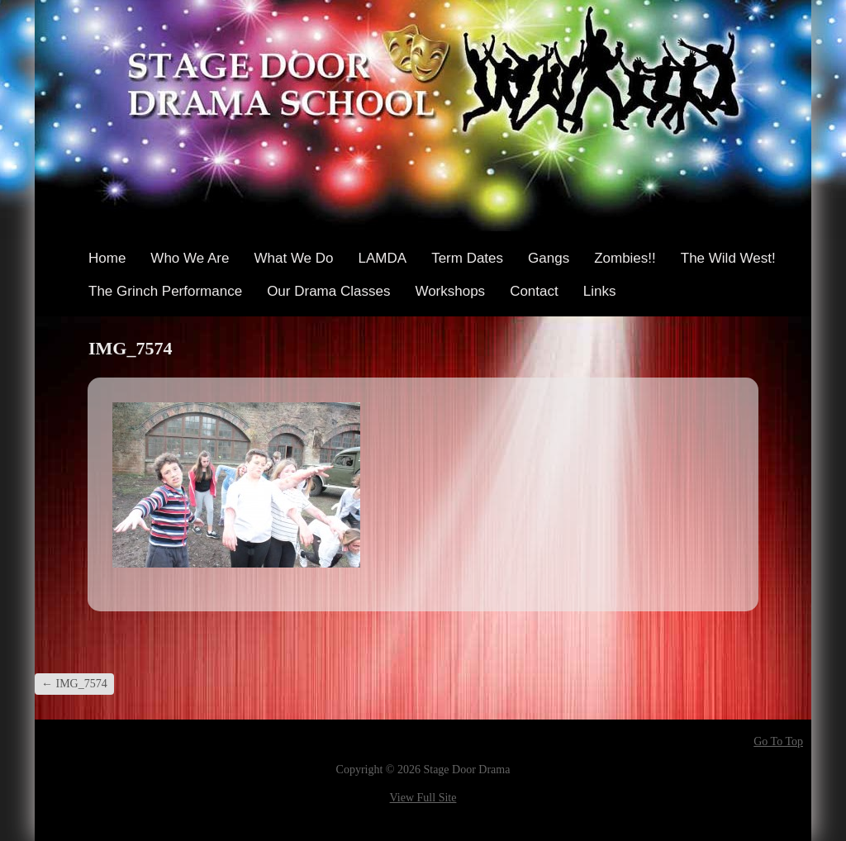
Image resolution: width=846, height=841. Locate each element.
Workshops (450, 291)
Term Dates (467, 258)
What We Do (293, 258)
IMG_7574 (74, 683)
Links (599, 291)
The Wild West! (728, 258)
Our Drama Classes (328, 291)
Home (107, 258)
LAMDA (383, 258)
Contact (534, 291)
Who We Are (189, 258)
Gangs (548, 258)
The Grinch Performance (165, 291)
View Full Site (423, 797)
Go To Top (778, 742)
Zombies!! (625, 258)
